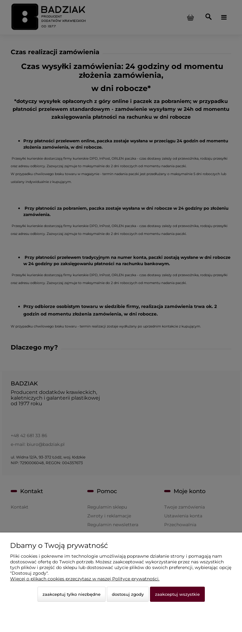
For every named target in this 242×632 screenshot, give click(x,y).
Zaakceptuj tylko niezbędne (72, 594)
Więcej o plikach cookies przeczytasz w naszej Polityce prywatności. (84, 579)
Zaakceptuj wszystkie (177, 594)
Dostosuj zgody (128, 594)
